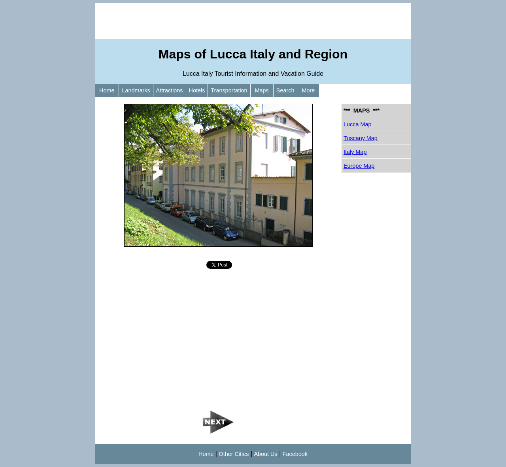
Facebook (295, 454)
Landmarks (136, 90)
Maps (261, 90)
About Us (266, 454)
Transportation (229, 90)
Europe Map (359, 166)
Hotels (197, 90)
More (308, 90)
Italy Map (355, 152)
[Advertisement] (253, 21)
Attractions (169, 90)
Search (285, 90)
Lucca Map (357, 124)
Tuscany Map (361, 138)
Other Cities (234, 454)
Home (107, 90)
